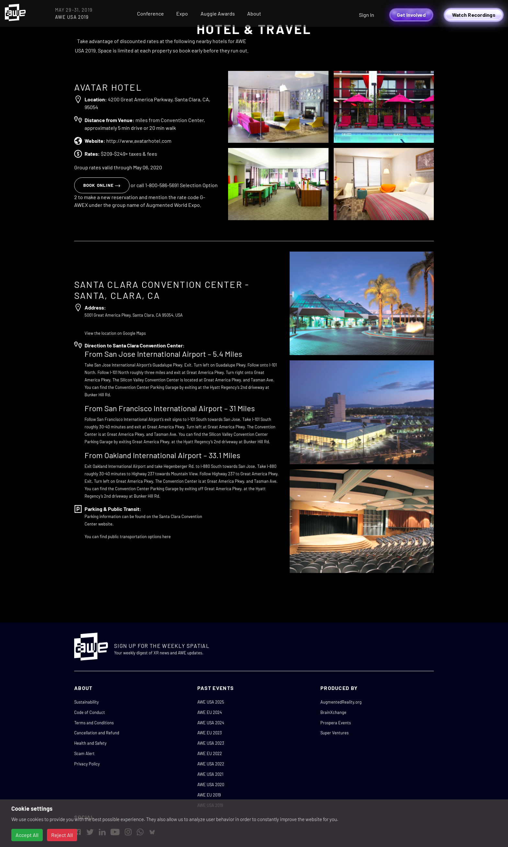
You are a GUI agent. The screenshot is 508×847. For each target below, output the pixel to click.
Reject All (62, 835)
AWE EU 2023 (209, 732)
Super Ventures (334, 732)
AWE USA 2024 (210, 722)
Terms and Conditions (94, 722)
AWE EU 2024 (209, 712)
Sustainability (86, 702)
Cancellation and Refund (96, 732)
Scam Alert (84, 753)
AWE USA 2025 (210, 702)
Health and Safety (90, 743)
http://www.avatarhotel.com (138, 141)
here (166, 536)
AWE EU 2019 (209, 794)
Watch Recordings (473, 15)
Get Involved (411, 15)
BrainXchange (333, 712)
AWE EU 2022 (209, 753)
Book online (102, 185)
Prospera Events (335, 722)
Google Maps (134, 333)
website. (106, 523)
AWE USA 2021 (210, 774)
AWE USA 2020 (210, 784)
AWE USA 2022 (210, 763)
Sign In (366, 15)
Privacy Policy (87, 763)
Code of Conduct (89, 712)
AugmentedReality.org (341, 702)
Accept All (27, 835)
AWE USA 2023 (210, 743)
